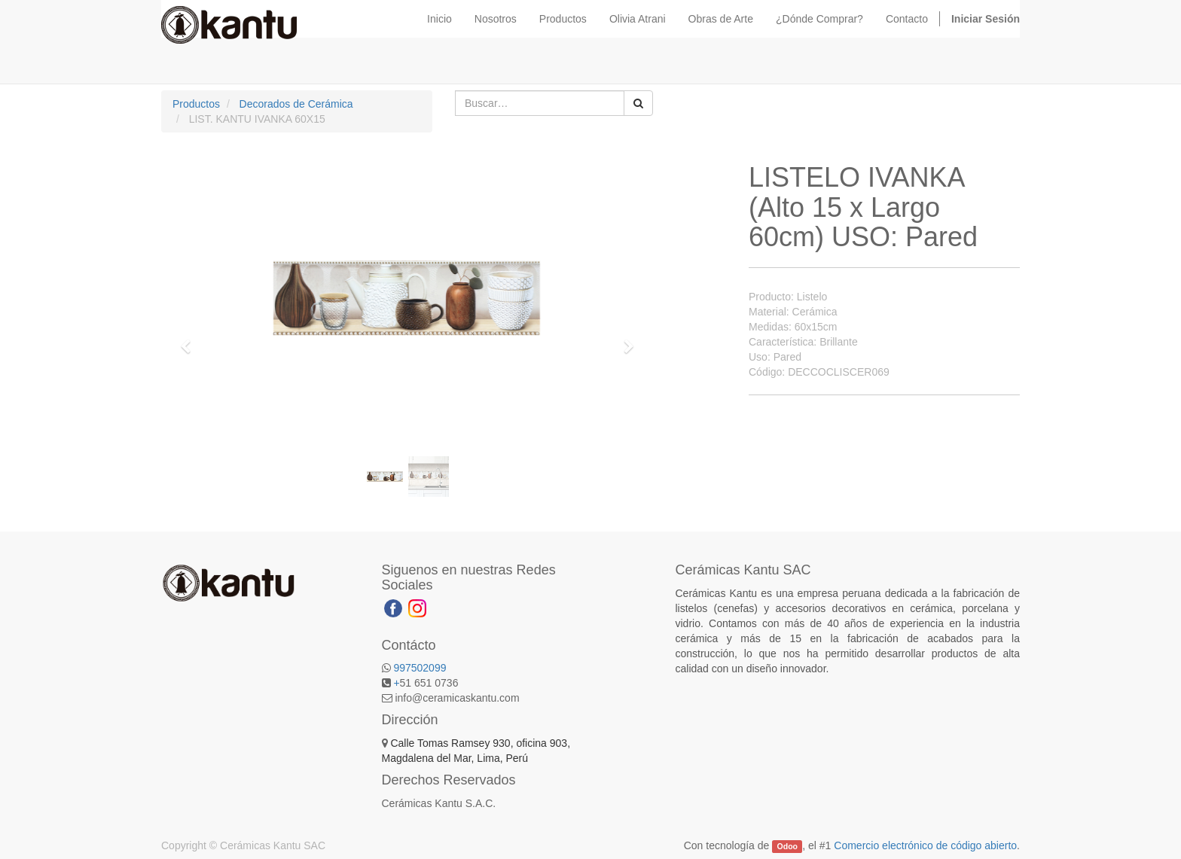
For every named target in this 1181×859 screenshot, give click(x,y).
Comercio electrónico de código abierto (925, 845)
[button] (190, 340)
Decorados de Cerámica (296, 104)
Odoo (787, 846)
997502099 (419, 668)
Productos (196, 104)
